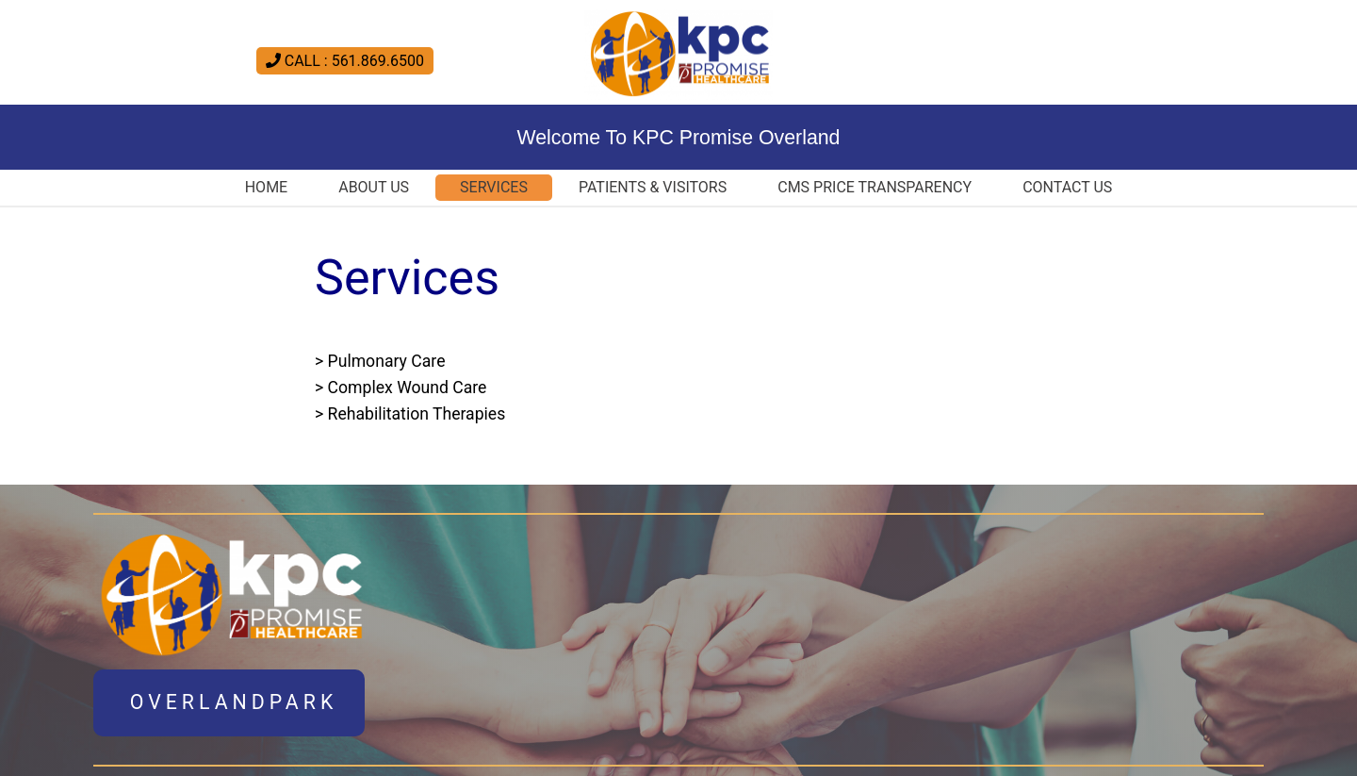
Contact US (1067, 187)
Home (266, 187)
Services (494, 187)
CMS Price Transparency (874, 187)
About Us (373, 187)
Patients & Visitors (653, 187)
